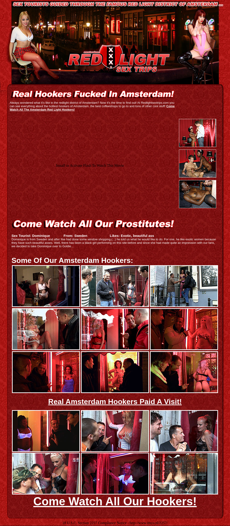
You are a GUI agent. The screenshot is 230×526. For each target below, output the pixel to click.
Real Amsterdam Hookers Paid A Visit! (115, 401)
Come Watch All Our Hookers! (115, 501)
